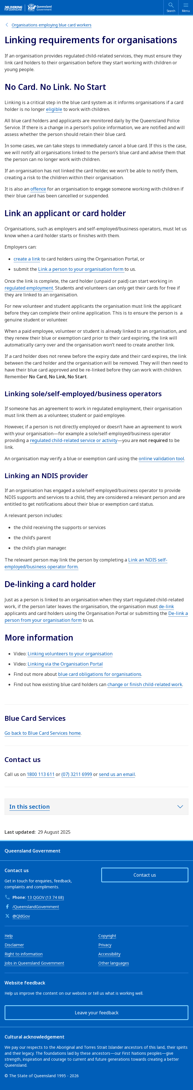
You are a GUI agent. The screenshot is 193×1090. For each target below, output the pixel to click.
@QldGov (21, 916)
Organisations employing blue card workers (52, 25)
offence (38, 189)
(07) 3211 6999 (76, 774)
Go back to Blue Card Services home (43, 733)
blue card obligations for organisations (99, 674)
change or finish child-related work (144, 684)
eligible (54, 109)
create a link (27, 259)
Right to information (24, 954)
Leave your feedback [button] (97, 1013)
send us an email (117, 774)
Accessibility (109, 954)
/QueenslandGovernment (36, 906)
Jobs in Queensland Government (34, 963)
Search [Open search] (171, 11)
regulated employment (29, 288)
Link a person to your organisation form (81, 269)
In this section (29, 806)
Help (9, 935)
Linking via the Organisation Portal (65, 664)
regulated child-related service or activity (73, 440)
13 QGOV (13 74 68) (45, 897)
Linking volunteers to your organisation (70, 654)
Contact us (145, 875)
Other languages (113, 963)
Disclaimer (14, 944)
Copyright (107, 935)
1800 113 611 (41, 774)
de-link (166, 606)
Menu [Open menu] (186, 11)
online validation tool (161, 458)
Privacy (104, 944)
